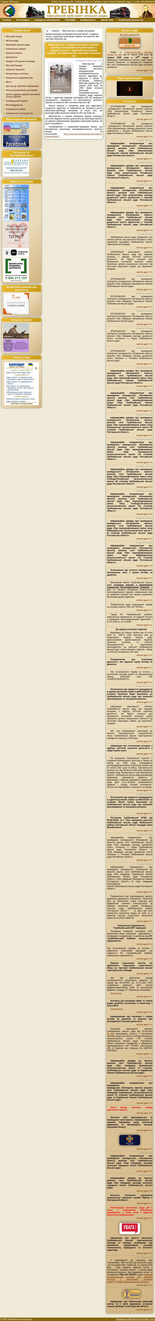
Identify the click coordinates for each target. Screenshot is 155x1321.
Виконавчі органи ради (18, 45)
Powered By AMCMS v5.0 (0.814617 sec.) (135, 1319)
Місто (9, 82)
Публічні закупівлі (15, 69)
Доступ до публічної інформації (22, 86)
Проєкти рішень (14, 53)
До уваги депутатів (129, 35)
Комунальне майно (15, 109)
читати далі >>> (144, 70)
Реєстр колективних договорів (21, 90)
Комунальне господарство (19, 113)
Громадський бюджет (17, 101)
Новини (55, 30)
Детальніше (116, 993)
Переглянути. (116, 1009)
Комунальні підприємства (19, 78)
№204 (110, 1034)
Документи (11, 57)
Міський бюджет (14, 65)
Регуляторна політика (17, 74)
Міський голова (14, 36)
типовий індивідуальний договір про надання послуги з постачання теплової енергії (129, 1278)
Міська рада (12, 40)
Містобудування (14, 105)
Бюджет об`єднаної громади (20, 61)
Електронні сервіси (16, 49)
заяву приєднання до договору (133, 1282)
